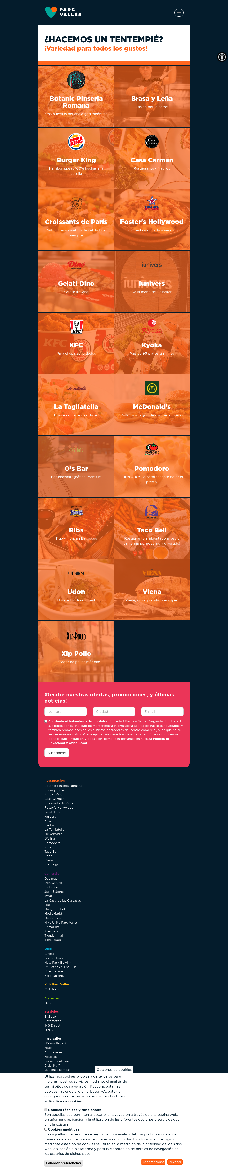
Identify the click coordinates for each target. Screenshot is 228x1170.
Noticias (50, 1056)
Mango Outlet (54, 909)
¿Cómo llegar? (55, 1043)
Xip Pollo (51, 865)
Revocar (175, 1162)
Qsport (49, 1003)
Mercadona (52, 918)
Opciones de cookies (114, 1069)
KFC (47, 820)
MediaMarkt (53, 913)
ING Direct (52, 1025)
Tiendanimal (53, 935)
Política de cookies (65, 1101)
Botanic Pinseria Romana (63, 785)
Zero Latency (54, 975)
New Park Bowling (58, 962)
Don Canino (53, 882)
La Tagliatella (54, 829)
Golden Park (53, 958)
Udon (48, 856)
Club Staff (52, 1065)
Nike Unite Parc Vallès (61, 922)
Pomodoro (52, 843)
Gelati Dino (52, 812)
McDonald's (53, 834)
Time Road (52, 940)
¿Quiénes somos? (57, 1069)
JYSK (48, 896)
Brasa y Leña (54, 790)
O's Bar (49, 838)
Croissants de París (58, 803)
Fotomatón (52, 1021)
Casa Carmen (54, 798)
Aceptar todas (153, 1162)
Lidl (47, 905)
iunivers (50, 816)
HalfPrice (51, 887)
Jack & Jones (54, 891)
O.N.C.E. (50, 1030)
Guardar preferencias (63, 1163)
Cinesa (49, 953)
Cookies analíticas (63, 1129)
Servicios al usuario (59, 1061)
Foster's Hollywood (59, 807)
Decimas (50, 878)
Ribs (47, 847)
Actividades (53, 1052)
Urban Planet (54, 971)
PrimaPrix (51, 927)
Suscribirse (57, 753)
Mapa (48, 1047)
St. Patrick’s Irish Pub (60, 967)
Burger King (53, 794)
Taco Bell (51, 851)
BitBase (50, 1016)
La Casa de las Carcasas (62, 900)
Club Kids (51, 989)
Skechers (51, 931)
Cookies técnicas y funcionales (75, 1110)
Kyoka (49, 825)
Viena (48, 860)
